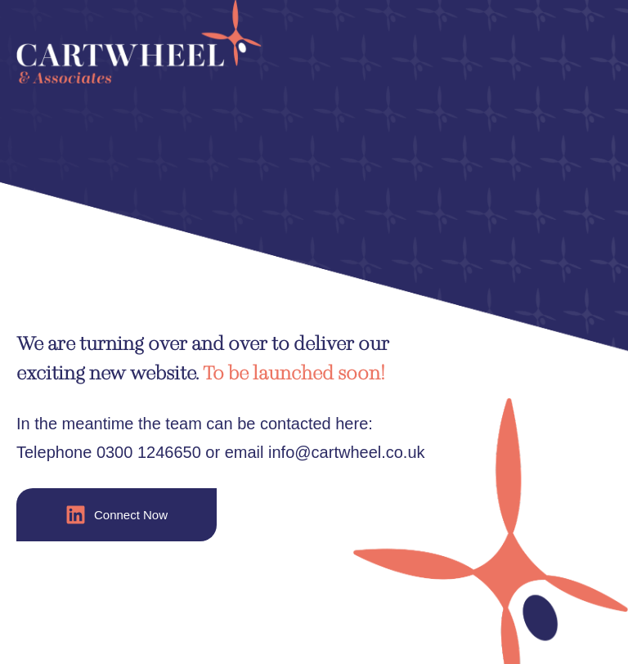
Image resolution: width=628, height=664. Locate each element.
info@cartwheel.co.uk (346, 452)
